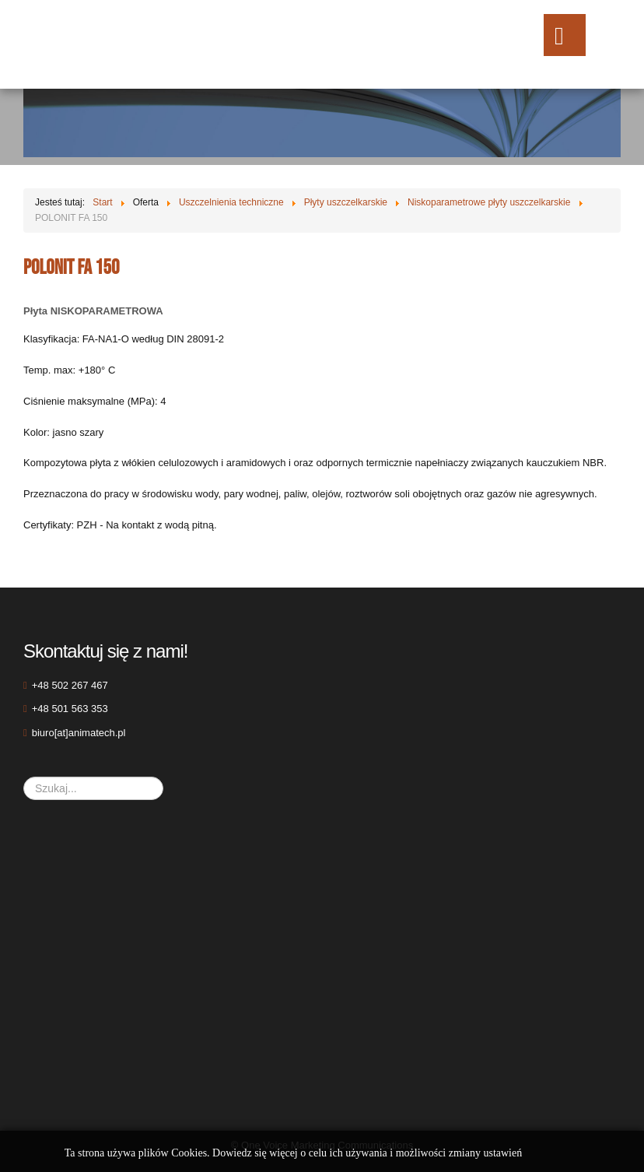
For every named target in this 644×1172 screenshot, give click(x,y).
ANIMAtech (138, 44)
